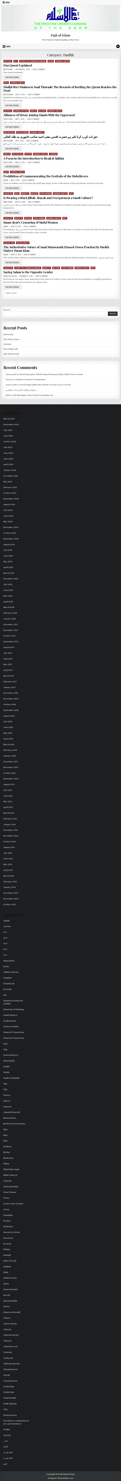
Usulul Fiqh (9, 242)
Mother (34, 193)
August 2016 (9, 716)
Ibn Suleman (8, 69)
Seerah (6, 1295)
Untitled (7, 344)
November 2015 (10, 767)
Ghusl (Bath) (9, 1061)
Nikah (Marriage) (11, 1169)
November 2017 (10, 630)
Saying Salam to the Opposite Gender (28, 272)
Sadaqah (7, 1255)
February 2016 (10, 750)
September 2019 (11, 539)
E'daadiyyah (8, 983)
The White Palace (11, 339)
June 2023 (8, 453)
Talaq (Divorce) (10, 1346)
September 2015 (11, 779)
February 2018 (10, 613)
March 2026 (9, 419)
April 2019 (8, 567)
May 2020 (8, 521)
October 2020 (9, 493)
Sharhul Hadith (62, 61)
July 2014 (7, 853)
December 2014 (10, 830)
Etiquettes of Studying (13, 1009)
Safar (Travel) (9, 1261)
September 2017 (11, 641)
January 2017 (9, 687)
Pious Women (22, 132)
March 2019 (8, 573)
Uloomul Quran (10, 1369)
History (42, 111)
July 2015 (7, 790)
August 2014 (9, 847)
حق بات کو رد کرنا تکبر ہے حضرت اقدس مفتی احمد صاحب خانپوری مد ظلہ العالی (50, 137)
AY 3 (5, 943)
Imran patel (11, 374)
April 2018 (8, 602)
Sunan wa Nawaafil (11, 1312)
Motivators (9, 132)
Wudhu (6, 1429)
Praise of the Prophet (13, 1204)
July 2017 (7, 653)
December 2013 (10, 893)
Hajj (5, 1084)
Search (6, 310)
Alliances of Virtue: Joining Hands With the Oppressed (39, 115)
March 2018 (8, 607)
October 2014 (9, 842)
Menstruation (9, 1118)
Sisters (6, 1306)
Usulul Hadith (23, 242)
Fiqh (5, 1044)
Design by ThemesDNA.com (60, 1478)
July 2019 (7, 550)
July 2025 (8, 430)
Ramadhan (8, 1215)
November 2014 (10, 836)
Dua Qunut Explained (17, 65)
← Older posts (10, 293)
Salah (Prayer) (10, 1278)
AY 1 (5, 932)
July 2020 (8, 510)
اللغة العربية (8, 1452)
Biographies (9, 961)
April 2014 (8, 870)
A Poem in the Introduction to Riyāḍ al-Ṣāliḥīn (33, 158)
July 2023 (8, 447)
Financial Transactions (13, 1032)
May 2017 (7, 664)
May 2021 (7, 482)
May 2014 (7, 864)
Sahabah (7, 1266)
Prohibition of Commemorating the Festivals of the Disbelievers (45, 176)
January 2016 (9, 756)
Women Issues (10, 1415)
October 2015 (9, 773)
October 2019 (9, 533)
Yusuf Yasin (7, 119)
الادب (5, 1441)
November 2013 (10, 899)
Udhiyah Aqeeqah (11, 1364)
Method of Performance (14, 1124)
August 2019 (9, 544)
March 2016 (8, 744)
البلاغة (5, 1447)
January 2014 (9, 887)
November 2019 (10, 527)
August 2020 (9, 504)
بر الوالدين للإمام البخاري (27, 390)
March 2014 (8, 876)
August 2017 (9, 647)
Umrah (6, 1375)
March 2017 (8, 676)
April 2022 (8, 464)
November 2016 (10, 699)
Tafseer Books (10, 1324)
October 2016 (9, 704)
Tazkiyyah (8, 1358)
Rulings (6, 1249)
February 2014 (10, 882)
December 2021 (10, 476)
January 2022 (9, 470)
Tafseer (7, 1318)
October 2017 (9, 636)
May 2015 (7, 801)
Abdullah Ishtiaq (10, 276)
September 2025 (11, 424)
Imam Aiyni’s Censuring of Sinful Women (30, 222)
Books (6, 966)
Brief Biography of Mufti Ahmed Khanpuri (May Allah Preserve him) (51, 374)
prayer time (11, 385)
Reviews (7, 1244)
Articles (8, 61)
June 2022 (8, 459)
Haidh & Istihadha (11, 1078)
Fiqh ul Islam (60, 35)
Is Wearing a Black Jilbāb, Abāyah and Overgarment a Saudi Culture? (48, 198)
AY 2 (15, 61)
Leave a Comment (39, 69)
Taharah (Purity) (11, 1335)
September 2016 (11, 710)
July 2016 (7, 721)
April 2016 (8, 739)
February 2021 (10, 487)
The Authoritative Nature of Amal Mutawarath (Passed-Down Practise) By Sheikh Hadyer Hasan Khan (56, 248)
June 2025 (8, 436)
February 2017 (10, 682)
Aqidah (6, 921)
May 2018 (7, 596)
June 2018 (8, 590)
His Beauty (8, 334)
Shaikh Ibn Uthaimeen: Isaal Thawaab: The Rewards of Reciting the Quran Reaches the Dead (60, 88)
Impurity (7, 1107)
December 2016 (10, 693)
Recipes (7, 1221)
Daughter (8, 193)
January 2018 (9, 619)
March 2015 (8, 813)
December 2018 (10, 579)
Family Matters (10, 1015)
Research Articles (11, 1232)
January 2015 (9, 824)
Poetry (28, 154)
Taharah (7, 1329)
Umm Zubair (7, 202)
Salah (50, 61)
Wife (71, 193)
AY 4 (5, 949)
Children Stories (11, 972)
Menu (8, 2)
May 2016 (7, 733)
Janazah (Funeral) (11, 1112)
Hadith (33, 111)
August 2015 (9, 784)
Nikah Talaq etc (10, 1175)
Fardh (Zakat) (9, 1021)
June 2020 (8, 516)
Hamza (5, 180)
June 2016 (8, 727)
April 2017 (8, 670)
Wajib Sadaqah (10, 1404)
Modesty (25, 193)
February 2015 (10, 819)
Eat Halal (7, 989)
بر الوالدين (10, 390)
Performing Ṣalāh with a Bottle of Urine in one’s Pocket (45, 385)
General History (21, 111)
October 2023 (9, 441)
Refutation (8, 1226)
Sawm (6, 1284)
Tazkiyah (53, 154)
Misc (6, 82)
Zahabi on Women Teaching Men (30, 379)
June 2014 (8, 859)
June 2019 (8, 556)
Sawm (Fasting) (10, 1289)
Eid (4, 995)
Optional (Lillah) (10, 1187)
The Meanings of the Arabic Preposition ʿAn (33, 395)
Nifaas (6, 1164)
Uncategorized (10, 1381)
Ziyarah (7, 1435)
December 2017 (10, 624)
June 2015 (8, 796)
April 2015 (8, 807)
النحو (5, 1464)
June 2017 (8, 659)
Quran (6, 1209)
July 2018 (7, 584)
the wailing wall (10, 349)
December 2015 (10, 762)
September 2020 (11, 499)
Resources (8, 1238)
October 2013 (9, 904)
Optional (7, 1181)
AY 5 (5, 955)
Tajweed (7, 1341)
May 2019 (7, 562)
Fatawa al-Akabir (11, 1026)
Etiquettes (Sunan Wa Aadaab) (33, 61)
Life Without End (11, 354)
